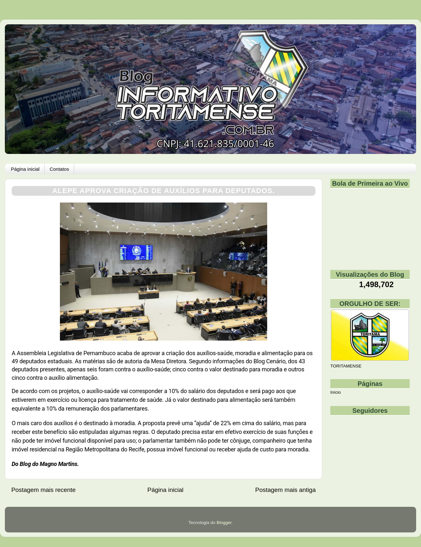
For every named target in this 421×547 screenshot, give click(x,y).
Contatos (59, 169)
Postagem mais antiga (285, 489)
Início (335, 392)
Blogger (224, 522)
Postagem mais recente (43, 489)
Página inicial (25, 169)
